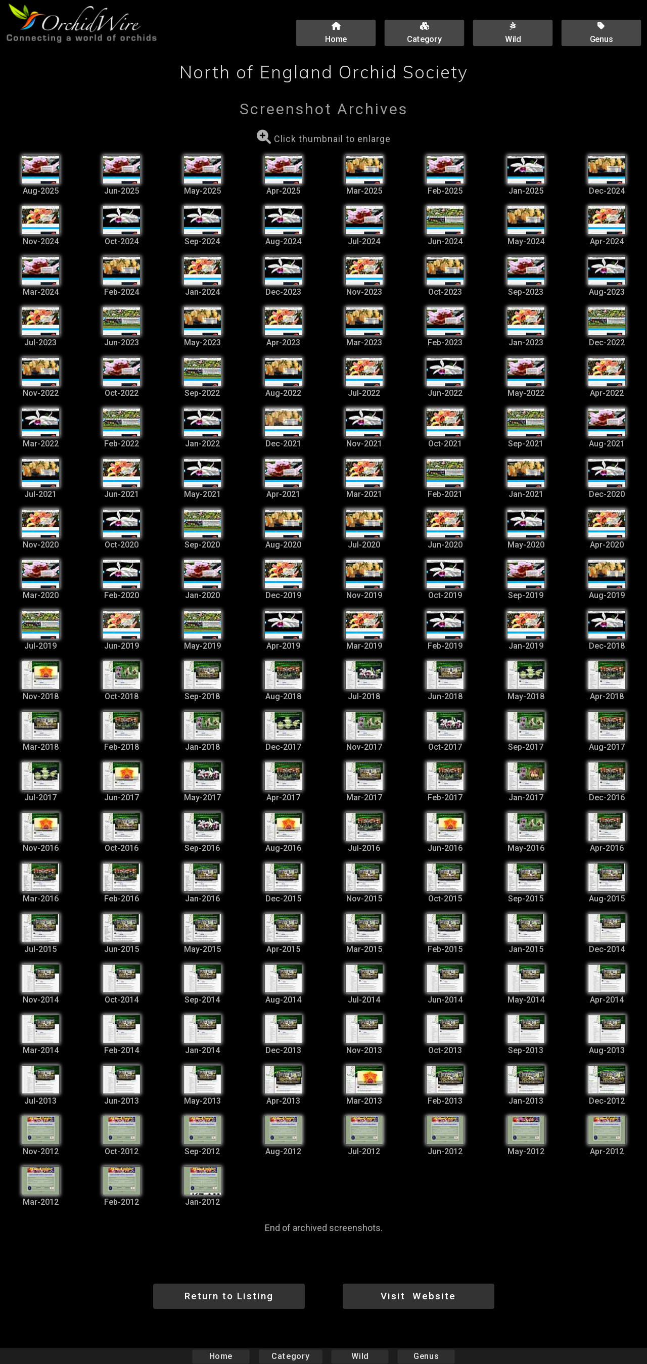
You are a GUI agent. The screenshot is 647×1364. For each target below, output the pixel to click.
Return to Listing (228, 1296)
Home (221, 1356)
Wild (359, 1356)
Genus (425, 1356)
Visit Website (418, 1296)
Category (290, 1356)
